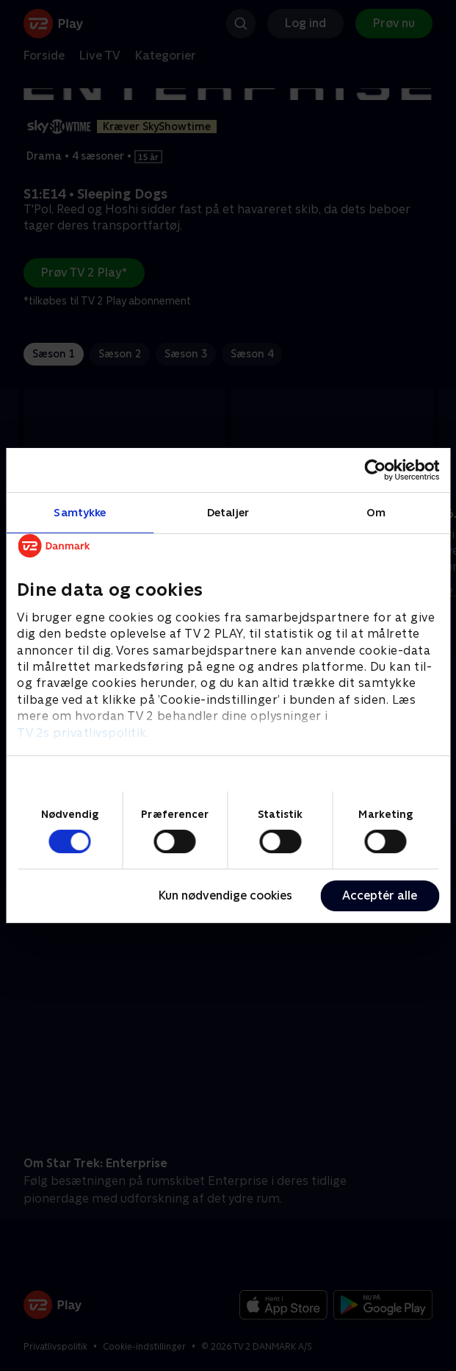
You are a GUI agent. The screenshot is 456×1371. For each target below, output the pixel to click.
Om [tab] (376, 512)
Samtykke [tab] (80, 512)
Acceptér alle (379, 895)
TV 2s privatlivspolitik (82, 733)
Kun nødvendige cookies (225, 895)
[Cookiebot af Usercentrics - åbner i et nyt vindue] (375, 470)
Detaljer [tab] (228, 512)
